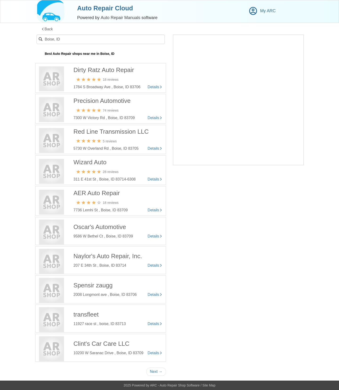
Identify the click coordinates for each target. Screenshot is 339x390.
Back (47, 29)
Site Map (208, 385)
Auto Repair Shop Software (180, 385)
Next (156, 372)
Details (155, 87)
